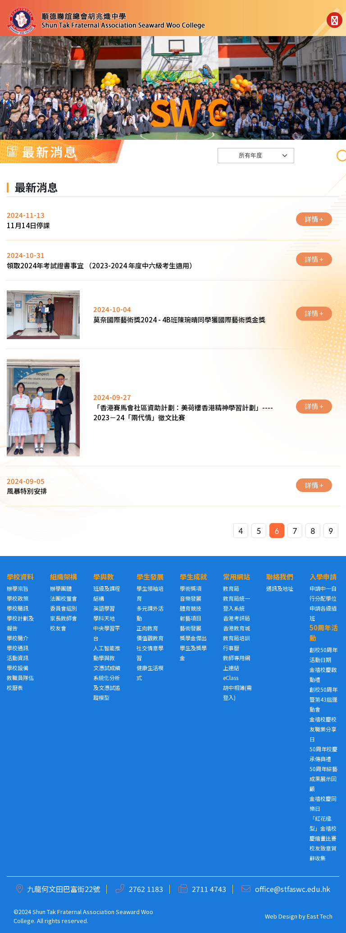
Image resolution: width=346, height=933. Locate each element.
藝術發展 (190, 628)
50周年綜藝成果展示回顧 (323, 778)
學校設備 (17, 667)
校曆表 (15, 687)
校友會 (58, 628)
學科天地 (104, 618)
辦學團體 (61, 588)
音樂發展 (190, 598)
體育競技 (190, 608)
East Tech (319, 916)
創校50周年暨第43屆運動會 (323, 699)
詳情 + (314, 228)
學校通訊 (17, 648)
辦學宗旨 (17, 588)
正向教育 (147, 628)
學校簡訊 (17, 608)
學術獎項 (190, 588)
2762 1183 (146, 888)
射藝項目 (190, 618)
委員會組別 (63, 608)
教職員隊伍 (20, 677)
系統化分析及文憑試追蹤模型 (106, 687)
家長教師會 (63, 618)
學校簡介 (17, 638)
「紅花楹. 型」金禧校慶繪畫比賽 (323, 828)
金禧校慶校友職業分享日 (323, 729)
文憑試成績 (106, 667)
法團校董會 (63, 598)
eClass (230, 677)
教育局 (231, 588)
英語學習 (104, 608)
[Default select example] (256, 164)
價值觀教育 (150, 638)
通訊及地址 (279, 588)
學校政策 (17, 598)
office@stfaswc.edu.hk (292, 888)
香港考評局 (236, 618)
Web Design (281, 916)
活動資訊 (17, 658)
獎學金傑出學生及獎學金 (193, 648)
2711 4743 (209, 888)
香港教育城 (236, 628)
